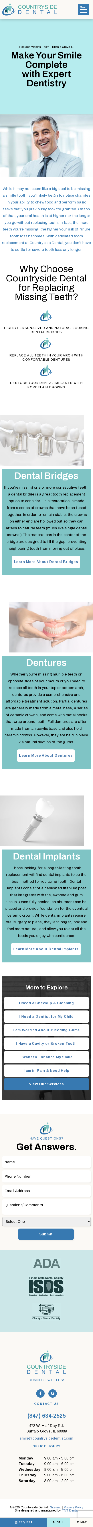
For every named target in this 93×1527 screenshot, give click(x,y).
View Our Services (46, 1084)
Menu (83, 9)
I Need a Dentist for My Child (46, 1016)
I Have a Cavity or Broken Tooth (46, 1043)
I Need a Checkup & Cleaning (46, 1003)
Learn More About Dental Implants (46, 949)
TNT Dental (70, 1510)
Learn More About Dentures (46, 755)
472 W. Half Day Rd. (46, 1429)
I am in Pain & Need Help (46, 1070)
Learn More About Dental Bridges (46, 562)
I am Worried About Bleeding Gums (46, 1030)
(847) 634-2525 (47, 1416)
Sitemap (55, 1507)
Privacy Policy (73, 1507)
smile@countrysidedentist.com (46, 1438)
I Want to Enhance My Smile (46, 1057)
